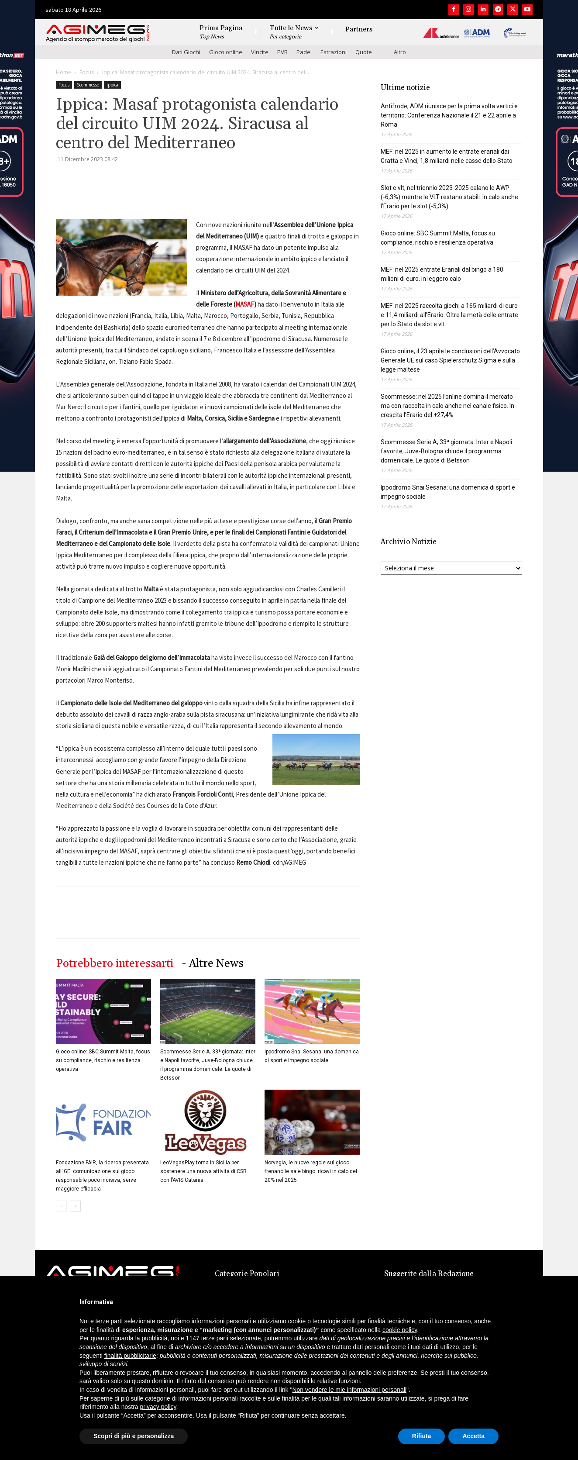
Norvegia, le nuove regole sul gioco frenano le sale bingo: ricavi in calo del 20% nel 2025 (311, 1171)
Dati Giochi (186, 52)
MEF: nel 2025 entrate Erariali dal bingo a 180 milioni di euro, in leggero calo (442, 274)
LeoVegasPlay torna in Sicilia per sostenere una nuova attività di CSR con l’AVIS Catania (203, 1171)
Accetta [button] (473, 1435)
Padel (304, 52)
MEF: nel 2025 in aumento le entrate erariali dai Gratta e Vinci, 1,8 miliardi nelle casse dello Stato (447, 156)
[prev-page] (61, 1206)
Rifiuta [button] (421, 1435)
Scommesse (88, 85)
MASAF (244, 304)
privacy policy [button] (158, 1406)
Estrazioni (333, 52)
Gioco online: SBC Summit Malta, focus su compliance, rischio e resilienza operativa (103, 1060)
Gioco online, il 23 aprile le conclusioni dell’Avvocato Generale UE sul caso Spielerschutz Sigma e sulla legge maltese (450, 360)
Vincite (259, 52)
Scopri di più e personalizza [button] (133, 1435)
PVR (282, 52)
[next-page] (75, 1206)
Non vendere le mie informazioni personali (349, 1389)
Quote (363, 52)
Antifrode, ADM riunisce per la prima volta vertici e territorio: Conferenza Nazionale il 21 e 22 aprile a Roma (449, 115)
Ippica (112, 85)
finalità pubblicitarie (130, 1355)
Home (63, 72)
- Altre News (213, 963)
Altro (400, 52)
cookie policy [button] (399, 1329)
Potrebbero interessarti (114, 963)
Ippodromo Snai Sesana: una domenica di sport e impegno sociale (448, 492)
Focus (86, 72)
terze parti (214, 1338)
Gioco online (225, 52)
